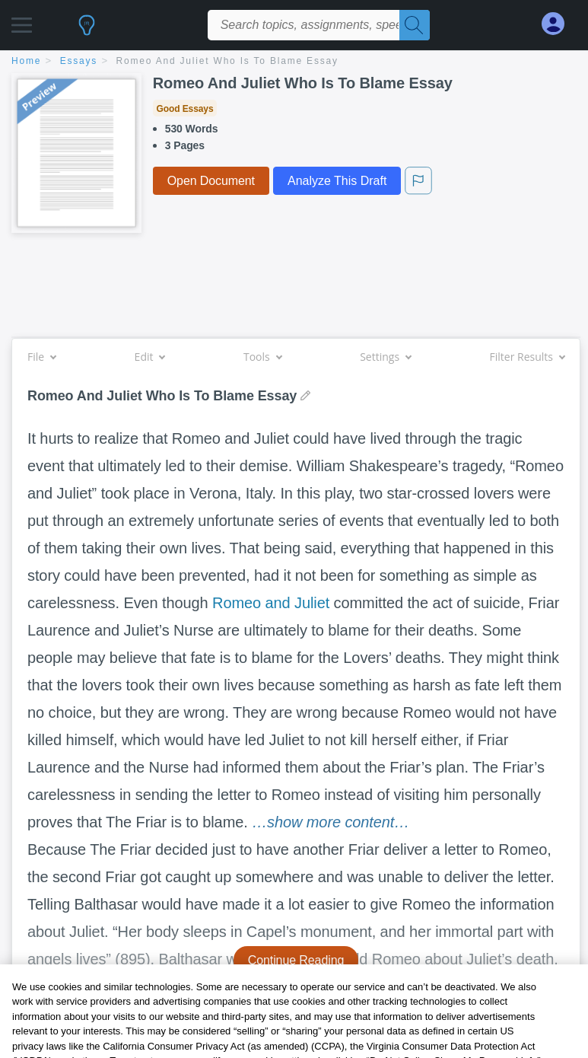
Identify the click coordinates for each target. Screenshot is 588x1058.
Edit (150, 356)
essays (78, 61)
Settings (385, 356)
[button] (21, 20)
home (26, 61)
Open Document (211, 180)
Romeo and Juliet (270, 602)
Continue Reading (296, 960)
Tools (262, 356)
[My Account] (559, 24)
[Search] (414, 25)
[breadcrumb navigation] (294, 62)
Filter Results (527, 356)
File (41, 356)
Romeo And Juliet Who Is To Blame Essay (227, 61)
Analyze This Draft (337, 180)
